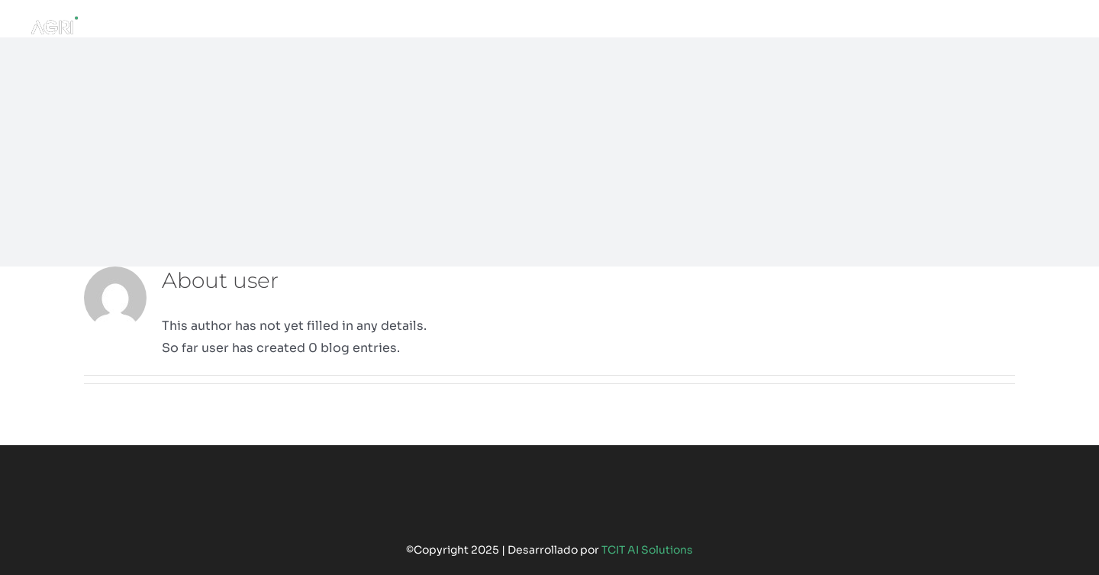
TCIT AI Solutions (647, 550)
